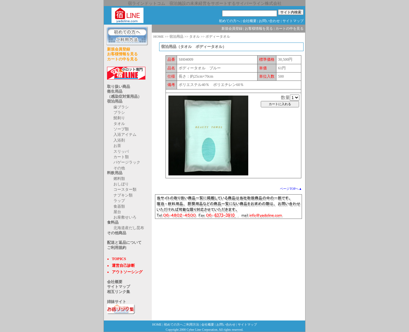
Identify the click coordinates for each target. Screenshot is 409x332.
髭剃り (119, 118)
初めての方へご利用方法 (181, 324)
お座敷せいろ (124, 217)
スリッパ (121, 151)
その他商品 (116, 233)
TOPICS (119, 259)
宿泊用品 (114, 101)
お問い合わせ (269, 21)
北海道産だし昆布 (128, 228)
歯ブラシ (121, 107)
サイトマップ (293, 21)
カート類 (121, 157)
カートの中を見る (122, 59)
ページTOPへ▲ (291, 188)
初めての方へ (229, 21)
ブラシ (119, 112)
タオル (119, 123)
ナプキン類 (123, 195)
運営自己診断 (123, 265)
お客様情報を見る (122, 54)
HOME (158, 36)
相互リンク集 (118, 292)
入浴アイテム (124, 134)
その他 (119, 168)
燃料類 (119, 178)
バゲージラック (126, 162)
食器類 (119, 206)
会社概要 (250, 21)
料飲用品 (114, 173)
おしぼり (121, 184)
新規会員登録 (118, 49)
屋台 (117, 212)
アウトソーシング (127, 272)
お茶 (117, 145)
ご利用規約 (116, 247)
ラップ (119, 200)
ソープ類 (121, 129)
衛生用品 (114, 91)
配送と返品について (124, 242)
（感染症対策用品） (124, 96)
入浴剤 (119, 140)
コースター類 (124, 189)
